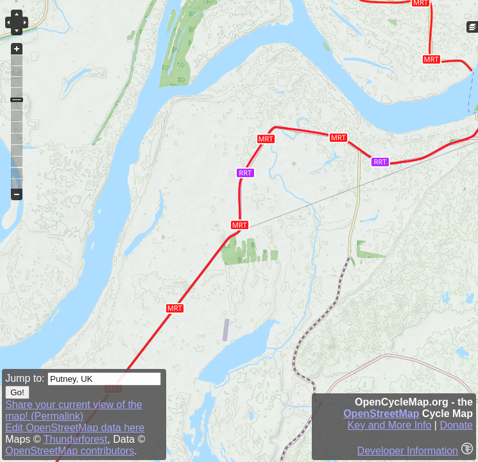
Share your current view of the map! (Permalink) (73, 410)
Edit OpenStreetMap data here (74, 427)
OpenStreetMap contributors (69, 450)
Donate (456, 425)
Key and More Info (390, 425)
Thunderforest (76, 439)
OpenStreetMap (381, 413)
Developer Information (407, 450)
